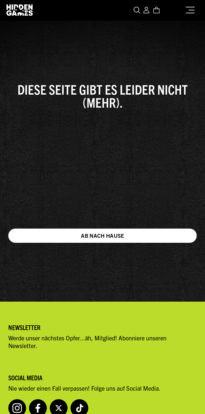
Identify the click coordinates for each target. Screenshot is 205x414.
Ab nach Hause (102, 235)
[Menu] (192, 8)
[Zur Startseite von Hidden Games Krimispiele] (19, 10)
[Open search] (138, 10)
